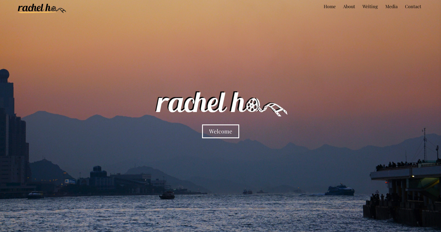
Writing (370, 6)
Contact (413, 6)
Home (330, 6)
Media (391, 6)
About (349, 6)
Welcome (220, 131)
